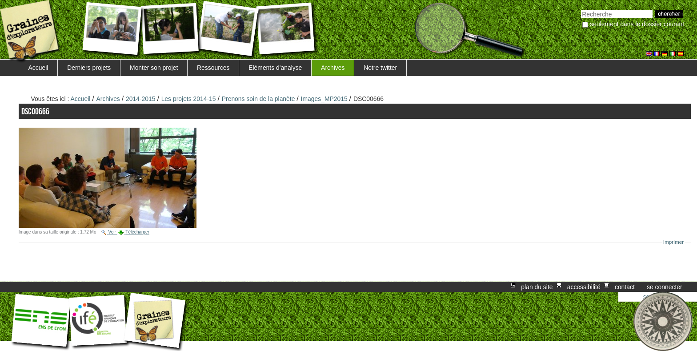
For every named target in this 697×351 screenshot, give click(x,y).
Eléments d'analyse (275, 67)
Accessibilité (584, 286)
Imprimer (673, 242)
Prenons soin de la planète (258, 98)
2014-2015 (141, 98)
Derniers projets (89, 67)
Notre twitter (380, 67)
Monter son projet (154, 67)
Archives (332, 67)
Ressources (213, 67)
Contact (625, 286)
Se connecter (664, 286)
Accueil (38, 67)
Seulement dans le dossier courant (637, 24)
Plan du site (537, 286)
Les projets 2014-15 (188, 98)
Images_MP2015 (324, 98)
